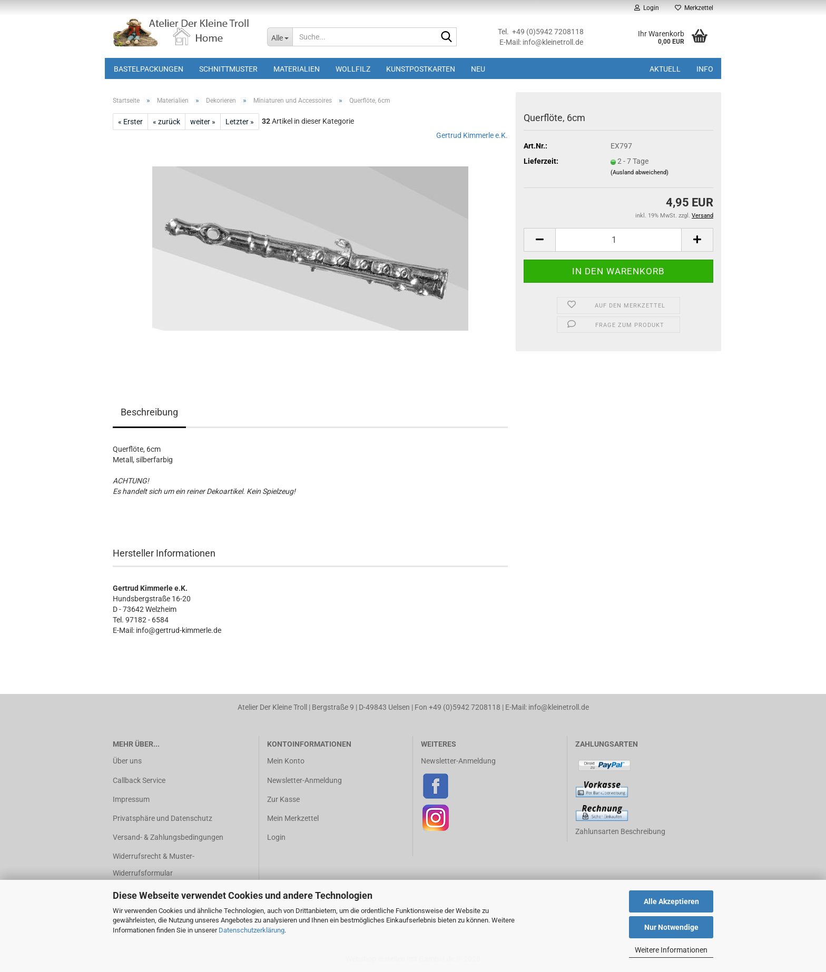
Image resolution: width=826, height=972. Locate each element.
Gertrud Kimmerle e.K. (472, 135)
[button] (539, 240)
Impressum (131, 799)
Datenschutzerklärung (251, 930)
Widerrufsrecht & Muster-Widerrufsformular (153, 864)
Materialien (296, 69)
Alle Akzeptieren (671, 901)
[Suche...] (279, 36)
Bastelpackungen (148, 69)
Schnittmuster (228, 69)
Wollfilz (353, 69)
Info (704, 69)
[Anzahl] (618, 240)
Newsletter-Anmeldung (304, 780)
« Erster (130, 121)
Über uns (127, 761)
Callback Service (139, 780)
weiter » (202, 121)
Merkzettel (694, 8)
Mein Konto (285, 761)
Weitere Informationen (671, 950)
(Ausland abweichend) (639, 172)
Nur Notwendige (671, 927)
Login (276, 837)
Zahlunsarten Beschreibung (620, 831)
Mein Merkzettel (293, 818)
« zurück (166, 121)
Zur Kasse (283, 799)
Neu (478, 69)
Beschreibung (149, 412)
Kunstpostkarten (420, 69)
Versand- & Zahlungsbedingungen (168, 837)
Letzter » (239, 121)
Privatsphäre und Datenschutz (162, 818)
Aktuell (665, 69)
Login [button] (646, 8)
